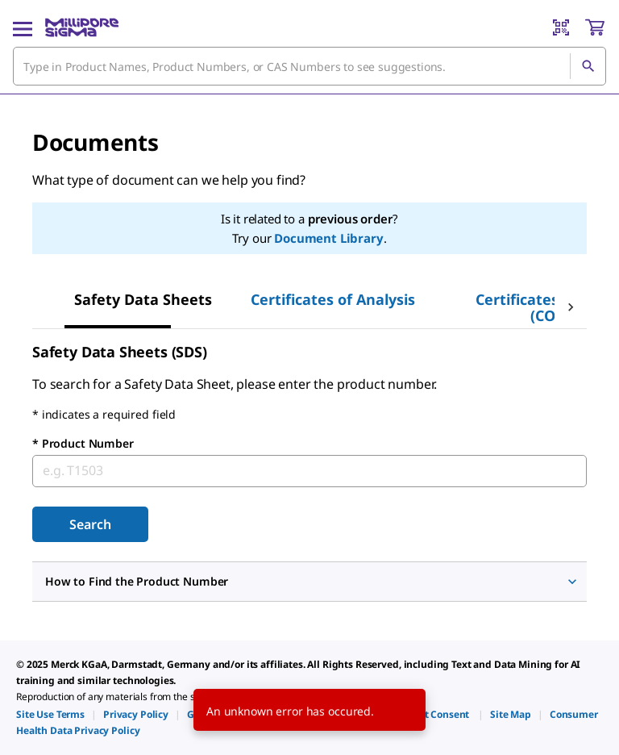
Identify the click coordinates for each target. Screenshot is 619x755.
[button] (309, 581)
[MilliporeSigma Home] (81, 27)
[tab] (143, 299)
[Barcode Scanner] (561, 27)
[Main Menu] (22, 27)
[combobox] (309, 66)
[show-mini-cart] (595, 27)
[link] (50, 714)
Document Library (328, 238)
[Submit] (90, 524)
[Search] (587, 66)
